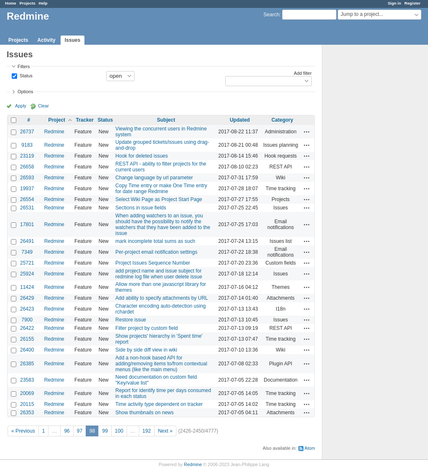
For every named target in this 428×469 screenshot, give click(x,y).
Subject (166, 120)
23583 (27, 380)
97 (79, 431)
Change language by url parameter (154, 178)
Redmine (54, 132)
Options (25, 91)
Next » (165, 431)
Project (56, 120)
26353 (27, 412)
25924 (27, 274)
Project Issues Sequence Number (152, 263)
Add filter (303, 73)
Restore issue (130, 320)
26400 (27, 350)
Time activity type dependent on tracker (159, 404)
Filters (24, 66)
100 (119, 431)
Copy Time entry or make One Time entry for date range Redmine (161, 188)
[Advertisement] (364, 176)
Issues (72, 40)
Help (43, 3)
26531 (27, 208)
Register (412, 3)
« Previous (23, 431)
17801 (27, 224)
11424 (27, 287)
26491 (27, 241)
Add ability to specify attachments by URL (161, 298)
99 (104, 431)
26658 (27, 167)
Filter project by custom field (146, 328)
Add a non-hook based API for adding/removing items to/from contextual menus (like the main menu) (161, 363)
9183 (27, 145)
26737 (27, 132)
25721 (27, 263)
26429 (27, 298)
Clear (43, 105)
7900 (27, 320)
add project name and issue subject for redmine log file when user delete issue (158, 274)
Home (10, 3)
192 (147, 431)
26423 (27, 309)
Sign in (394, 3)
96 (66, 431)
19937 (27, 188)
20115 (27, 404)
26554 (27, 199)
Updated (240, 120)
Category (282, 120)
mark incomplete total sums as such (155, 241)
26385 (27, 364)
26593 (27, 178)
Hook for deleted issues (141, 156)
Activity (46, 40)
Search (271, 15)
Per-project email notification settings (156, 252)
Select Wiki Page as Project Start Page (158, 199)
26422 (27, 328)
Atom (310, 448)
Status (25, 75)
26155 (27, 339)
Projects (28, 3)
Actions (306, 131)
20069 (27, 393)
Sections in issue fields (140, 208)
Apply (20, 105)
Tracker (85, 120)
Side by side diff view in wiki (146, 350)
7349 (27, 252)
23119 (27, 156)
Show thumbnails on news (144, 412)
